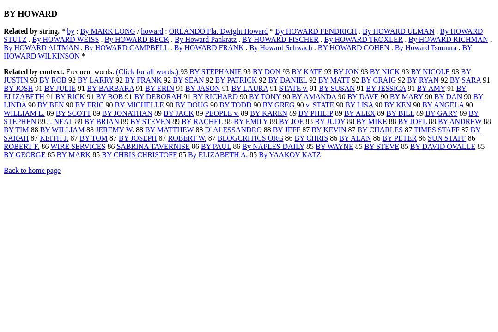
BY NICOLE (430, 72)
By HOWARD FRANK (209, 48)
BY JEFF (286, 130)
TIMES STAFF (437, 130)
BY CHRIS (311, 138)
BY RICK (70, 97)
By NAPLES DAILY (273, 146)
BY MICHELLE (139, 105)
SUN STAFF (447, 138)
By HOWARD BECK (136, 39)
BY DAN (448, 97)
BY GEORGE (25, 155)
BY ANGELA (443, 105)
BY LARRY (96, 80)
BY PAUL (216, 146)
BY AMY (431, 88)
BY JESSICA (386, 88)
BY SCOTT (73, 113)
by (70, 31)
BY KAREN (268, 113)
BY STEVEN (150, 121)
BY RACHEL (202, 121)
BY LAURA (249, 88)
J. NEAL (60, 121)
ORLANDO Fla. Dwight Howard (218, 31)
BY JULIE (60, 88)
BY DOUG (191, 105)
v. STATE (320, 105)
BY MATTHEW (169, 130)
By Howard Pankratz (206, 39)
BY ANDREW (460, 121)
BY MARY (406, 97)
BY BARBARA (110, 88)
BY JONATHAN (127, 113)
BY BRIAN (102, 121)
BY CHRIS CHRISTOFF (139, 155)
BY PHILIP (315, 113)
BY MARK (74, 155)
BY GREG (278, 105)
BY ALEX (359, 113)
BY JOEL (412, 121)
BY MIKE (371, 121)
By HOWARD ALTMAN (41, 48)
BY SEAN (188, 80)
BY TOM (93, 138)
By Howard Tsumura (426, 48)
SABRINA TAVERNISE (153, 146)
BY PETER (399, 138)
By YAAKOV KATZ (290, 155)
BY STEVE (381, 146)
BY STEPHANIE (215, 72)
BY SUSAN (337, 88)
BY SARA (465, 80)
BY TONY (265, 97)
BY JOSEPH (138, 138)
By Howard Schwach (280, 48)
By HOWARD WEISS (65, 39)
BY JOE (291, 121)
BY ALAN (355, 138)
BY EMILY (251, 121)
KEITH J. (54, 138)
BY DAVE (363, 97)
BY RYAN (422, 80)
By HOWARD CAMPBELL (127, 48)
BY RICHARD (215, 97)
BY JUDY (330, 121)
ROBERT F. (21, 146)
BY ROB (53, 80)
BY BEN (50, 105)
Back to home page (32, 170)
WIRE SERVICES (77, 146)
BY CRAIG (378, 80)
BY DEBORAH (158, 97)
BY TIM (16, 130)
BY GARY (441, 113)
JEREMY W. (115, 130)
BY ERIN (159, 88)
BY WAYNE (334, 146)
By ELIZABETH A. (218, 155)
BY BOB (109, 97)
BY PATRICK (236, 80)
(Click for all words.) (147, 72)
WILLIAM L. (24, 113)
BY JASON (202, 88)
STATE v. (293, 88)
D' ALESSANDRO (233, 130)
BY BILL (400, 113)
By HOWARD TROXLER (363, 39)
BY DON (266, 72)
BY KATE (307, 72)
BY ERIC (89, 105)
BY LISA (359, 105)
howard (152, 31)
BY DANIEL (287, 80)
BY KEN (398, 105)
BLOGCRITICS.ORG (251, 138)
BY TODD (235, 105)
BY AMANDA (314, 97)
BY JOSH (18, 88)
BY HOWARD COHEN (353, 48)
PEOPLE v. (222, 113)
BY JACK (179, 113)
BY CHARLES (380, 130)
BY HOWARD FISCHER (280, 39)
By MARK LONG (107, 31)
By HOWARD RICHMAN (448, 39)
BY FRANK (143, 80)
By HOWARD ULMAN (399, 31)
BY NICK (385, 72)
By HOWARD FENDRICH (316, 31)
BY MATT (334, 80)
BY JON (346, 72)
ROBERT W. (187, 138)
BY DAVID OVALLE (442, 146)
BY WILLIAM (62, 130)
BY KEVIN (328, 130)
